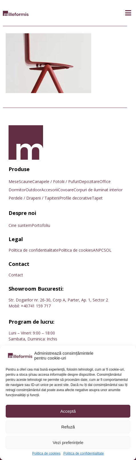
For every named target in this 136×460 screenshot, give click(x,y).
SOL (107, 250)
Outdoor (33, 189)
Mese (14, 181)
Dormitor (17, 189)
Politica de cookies (46, 453)
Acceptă (68, 411)
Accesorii (49, 189)
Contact (16, 275)
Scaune (25, 181)
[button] (128, 13)
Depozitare (89, 181)
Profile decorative (75, 198)
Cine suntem (20, 225)
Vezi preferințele (68, 442)
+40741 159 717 (36, 306)
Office (105, 181)
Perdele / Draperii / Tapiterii (34, 198)
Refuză (68, 426)
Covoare (66, 189)
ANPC (98, 250)
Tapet (97, 198)
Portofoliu (41, 225)
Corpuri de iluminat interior (98, 189)
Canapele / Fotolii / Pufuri (55, 181)
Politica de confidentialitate (83, 453)
